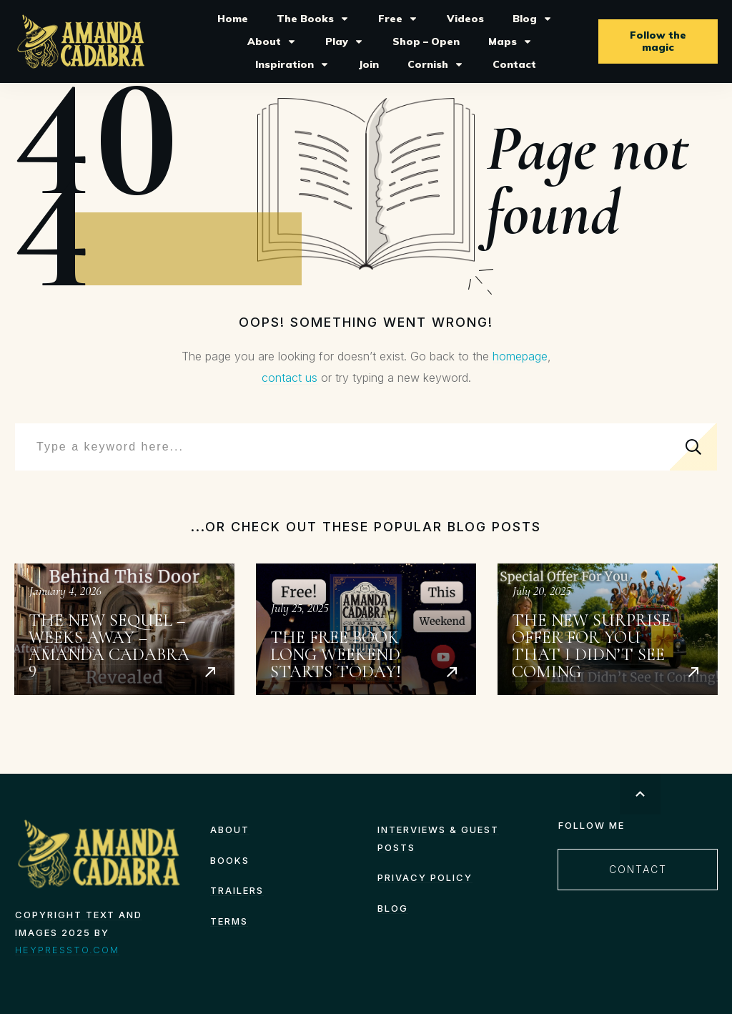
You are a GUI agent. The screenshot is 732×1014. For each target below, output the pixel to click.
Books (229, 860)
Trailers (237, 890)
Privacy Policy (425, 877)
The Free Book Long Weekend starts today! (366, 629)
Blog (392, 908)
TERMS (229, 921)
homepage (520, 356)
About (229, 829)
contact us (289, 377)
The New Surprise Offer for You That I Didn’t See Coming (608, 629)
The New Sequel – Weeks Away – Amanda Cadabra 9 (124, 629)
